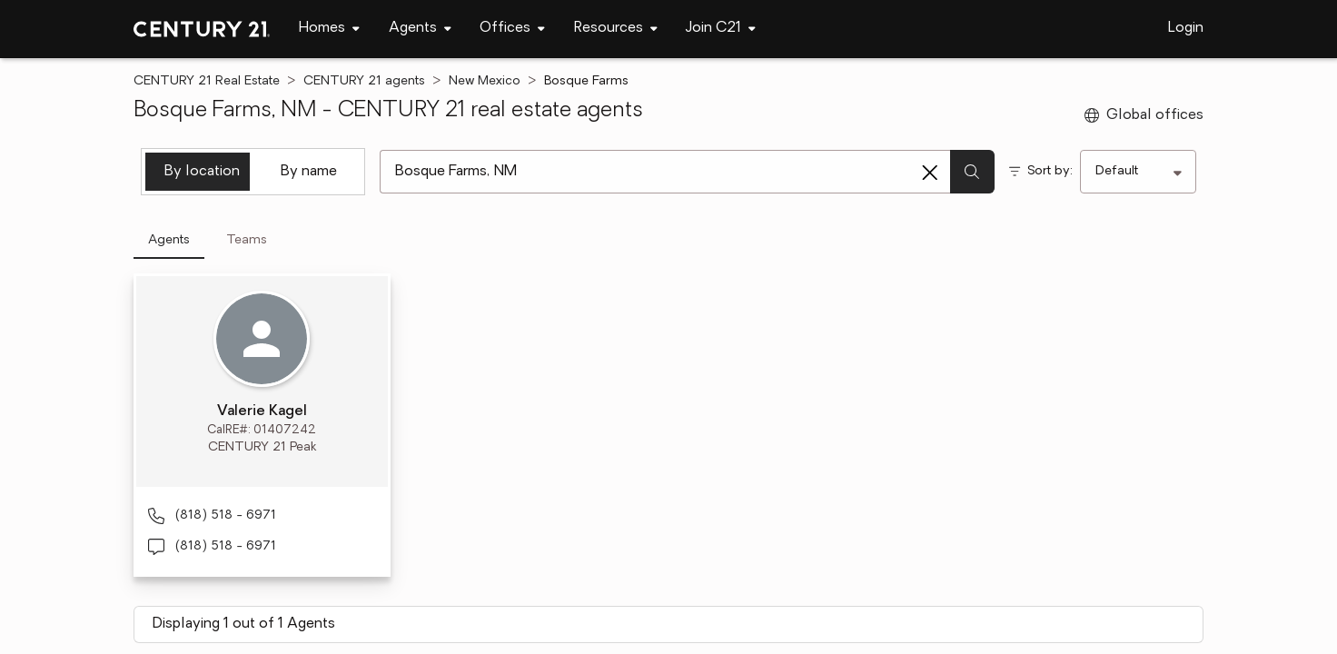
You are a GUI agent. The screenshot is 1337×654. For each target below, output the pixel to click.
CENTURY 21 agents (364, 81)
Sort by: (1050, 171)
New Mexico (484, 81)
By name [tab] (309, 171)
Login (1185, 28)
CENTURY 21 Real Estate (207, 81)
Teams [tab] (246, 240)
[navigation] (329, 29)
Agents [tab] (169, 240)
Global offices (1143, 115)
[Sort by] (1138, 171)
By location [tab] (202, 171)
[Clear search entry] (930, 172)
